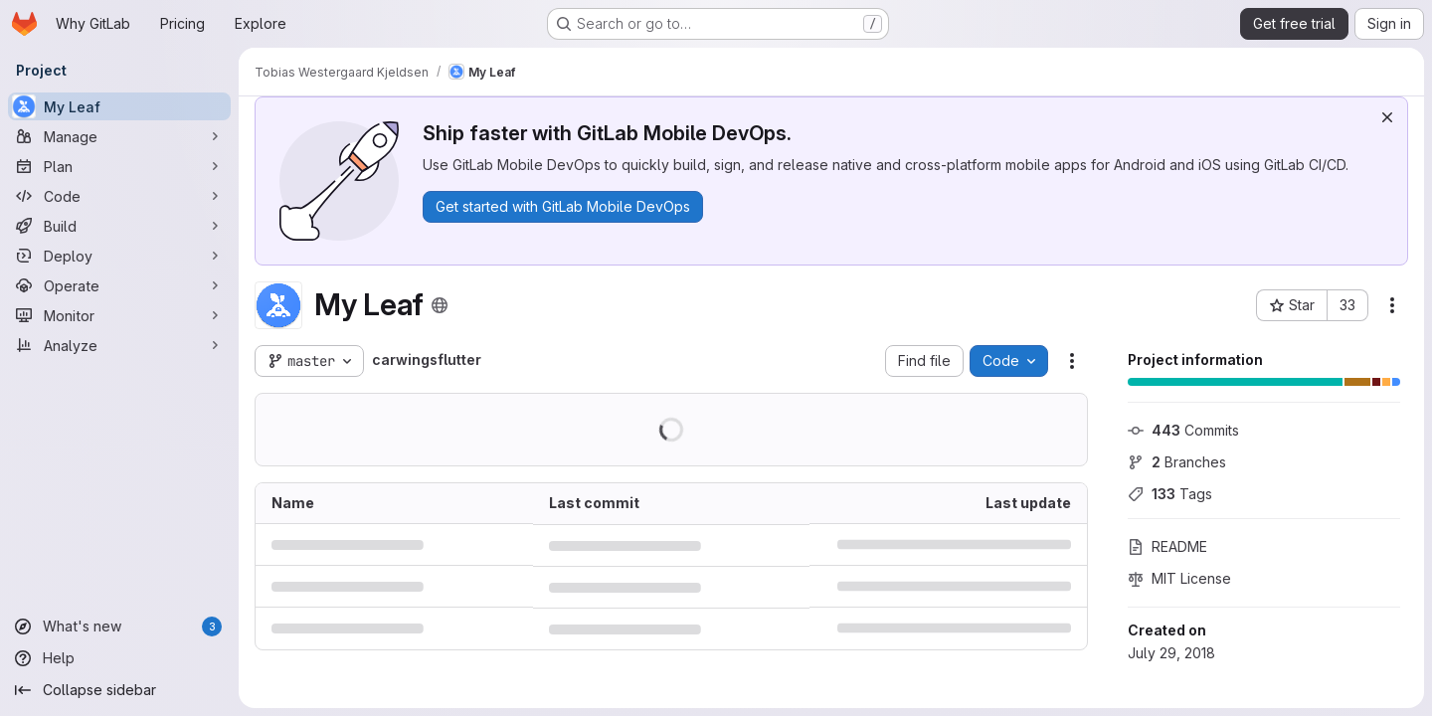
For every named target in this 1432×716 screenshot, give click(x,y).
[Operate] (119, 285)
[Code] (119, 196)
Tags (1170, 493)
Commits (1183, 430)
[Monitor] (119, 315)
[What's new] (119, 626)
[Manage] (119, 136)
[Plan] (119, 166)
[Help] (119, 658)
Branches (1177, 461)
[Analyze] (119, 345)
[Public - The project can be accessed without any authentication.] (440, 305)
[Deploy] (119, 255)
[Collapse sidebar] (119, 690)
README (1167, 546)
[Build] (119, 226)
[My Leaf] (119, 106)
